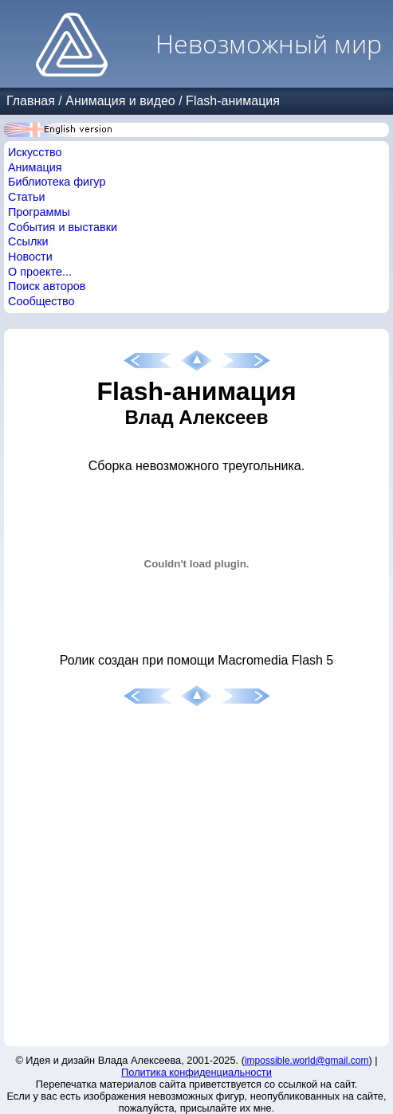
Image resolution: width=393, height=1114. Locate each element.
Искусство (35, 152)
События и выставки (62, 227)
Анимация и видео (120, 101)
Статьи (26, 196)
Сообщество (41, 301)
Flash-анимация (233, 101)
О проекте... (40, 271)
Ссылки (28, 241)
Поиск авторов (46, 286)
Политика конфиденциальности (196, 1072)
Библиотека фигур (56, 181)
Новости (30, 256)
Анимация (35, 167)
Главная (30, 101)
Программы (39, 212)
